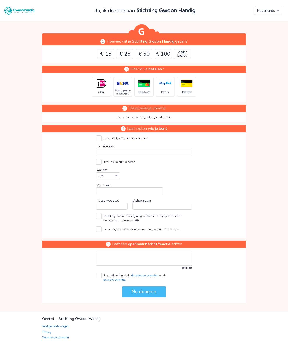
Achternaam (142, 200)
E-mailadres (105, 146)
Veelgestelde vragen (55, 326)
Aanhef (102, 170)
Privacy (46, 332)
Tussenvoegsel (108, 200)
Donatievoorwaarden (55, 338)
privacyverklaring (114, 280)
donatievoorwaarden (144, 275)
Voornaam (104, 185)
